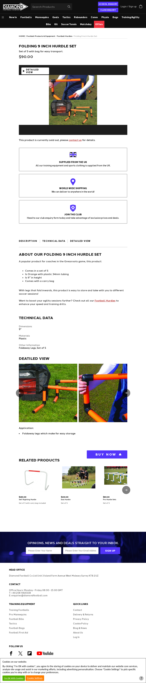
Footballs (26, 17)
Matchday (86, 24)
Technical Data (53, 241)
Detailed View (32, 71)
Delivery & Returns (83, 614)
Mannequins (42, 17)
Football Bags (17, 628)
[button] (20, 393)
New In (13, 17)
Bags (115, 17)
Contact (77, 610)
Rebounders (80, 17)
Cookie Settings (35, 678)
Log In (76, 637)
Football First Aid (18, 632)
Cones (94, 17)
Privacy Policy (81, 619)
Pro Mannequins (17, 614)
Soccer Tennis (69, 24)
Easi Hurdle (65, 499)
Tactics (66, 17)
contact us (75, 139)
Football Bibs (16, 619)
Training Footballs (19, 610)
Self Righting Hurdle (27, 499)
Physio (105, 17)
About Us (78, 632)
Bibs (48, 24)
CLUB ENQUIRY (108, 10)
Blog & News (80, 628)
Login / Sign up (129, 6)
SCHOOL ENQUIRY (108, 4)
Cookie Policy (80, 623)
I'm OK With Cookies (13, 678)
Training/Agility (130, 17)
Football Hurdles (105, 300)
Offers (99, 24)
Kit (56, 24)
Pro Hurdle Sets (109, 499)
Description (28, 241)
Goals (55, 17)
